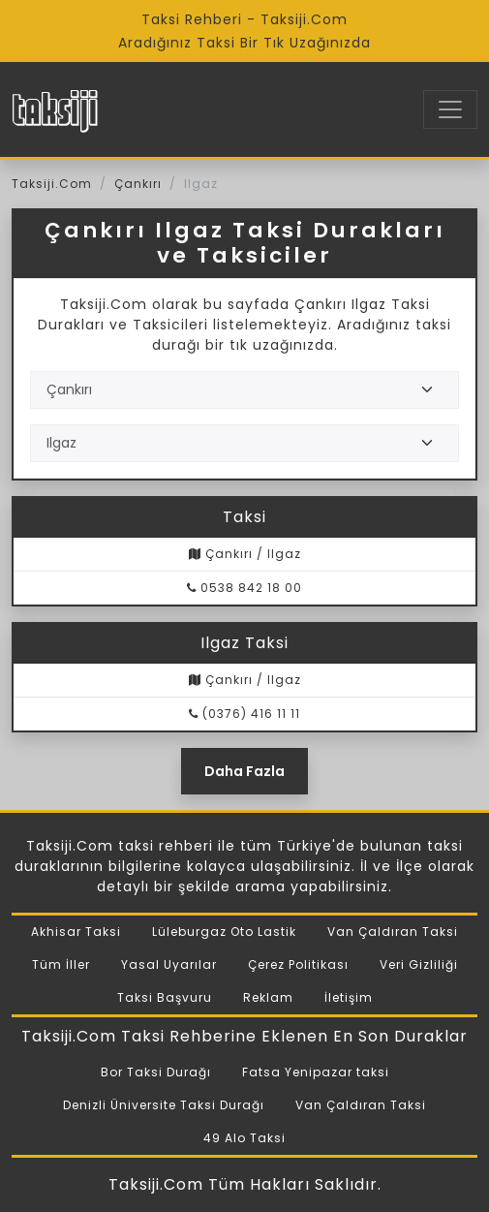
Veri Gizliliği (419, 964)
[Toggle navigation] (450, 109)
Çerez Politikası (298, 964)
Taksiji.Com (52, 183)
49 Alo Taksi (244, 1138)
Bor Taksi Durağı (156, 1072)
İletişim (348, 997)
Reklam (268, 997)
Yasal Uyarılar (169, 964)
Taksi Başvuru (164, 997)
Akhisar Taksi (76, 931)
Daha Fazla (244, 771)
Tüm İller (61, 964)
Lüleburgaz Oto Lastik (224, 931)
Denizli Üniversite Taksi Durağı (163, 1105)
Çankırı (138, 183)
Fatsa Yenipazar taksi (315, 1072)
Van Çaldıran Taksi (392, 931)
